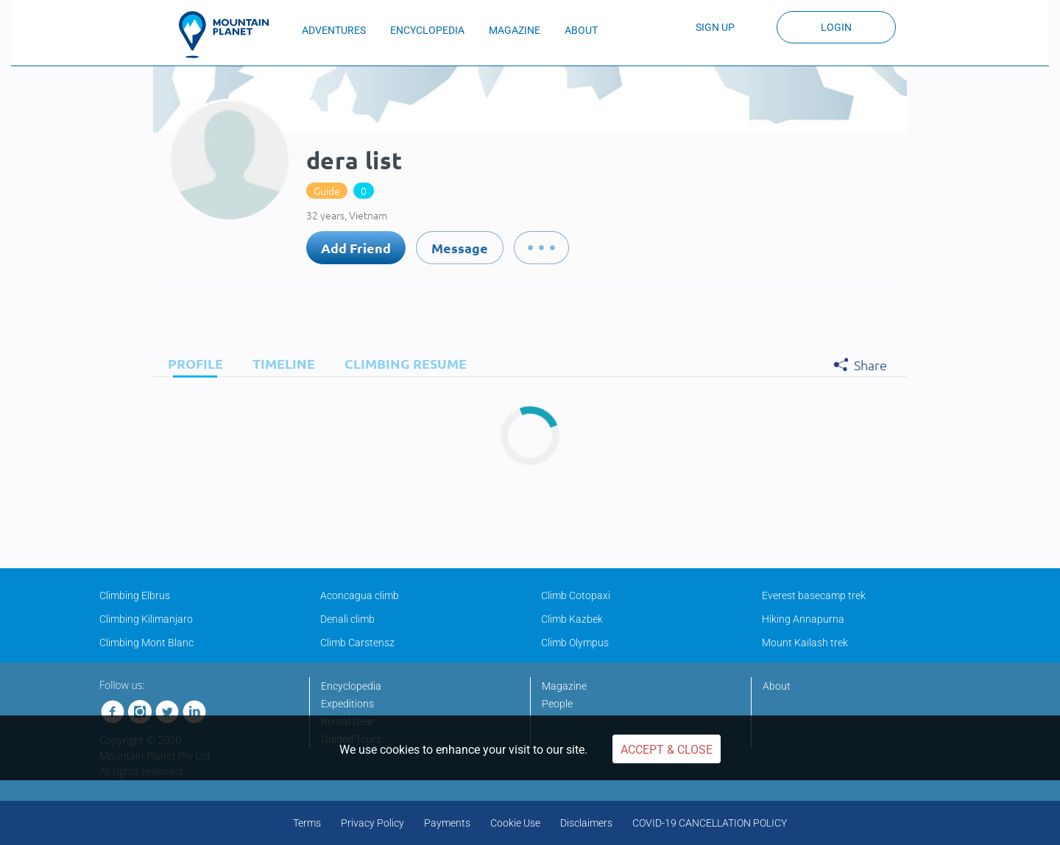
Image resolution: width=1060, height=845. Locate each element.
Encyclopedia (351, 686)
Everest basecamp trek (814, 595)
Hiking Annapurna (803, 619)
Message (459, 247)
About (777, 686)
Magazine (564, 686)
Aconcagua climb (359, 595)
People (557, 704)
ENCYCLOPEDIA (427, 30)
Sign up (715, 27)
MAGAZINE (514, 30)
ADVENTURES (334, 30)
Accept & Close (667, 750)
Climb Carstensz (357, 642)
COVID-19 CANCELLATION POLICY (709, 823)
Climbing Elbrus (134, 595)
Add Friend (356, 247)
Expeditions (347, 704)
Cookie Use (515, 823)
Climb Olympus (575, 642)
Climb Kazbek (572, 619)
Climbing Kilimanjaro (146, 619)
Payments (447, 823)
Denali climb (347, 619)
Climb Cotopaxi (575, 595)
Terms (307, 823)
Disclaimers (586, 823)
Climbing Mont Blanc (146, 642)
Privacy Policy (372, 823)
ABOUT (581, 30)
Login (836, 27)
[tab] (191, 363)
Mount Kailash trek (805, 642)
